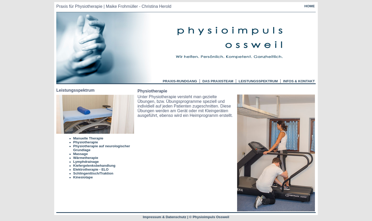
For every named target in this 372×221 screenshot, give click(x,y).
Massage (80, 154)
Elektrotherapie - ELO (90, 169)
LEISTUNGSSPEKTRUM (258, 81)
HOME (310, 6)
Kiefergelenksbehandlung (94, 166)
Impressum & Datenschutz (164, 217)
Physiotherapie (85, 142)
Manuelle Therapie (88, 138)
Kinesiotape (83, 177)
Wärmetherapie (85, 158)
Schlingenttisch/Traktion (93, 173)
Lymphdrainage (86, 162)
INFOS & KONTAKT (299, 81)
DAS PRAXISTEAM (217, 81)
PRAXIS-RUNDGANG (180, 81)
